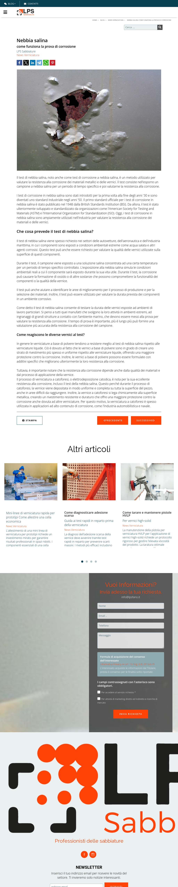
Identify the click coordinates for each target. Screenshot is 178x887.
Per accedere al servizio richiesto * (116, 692)
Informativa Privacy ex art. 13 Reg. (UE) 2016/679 (127, 664)
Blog (9, 3)
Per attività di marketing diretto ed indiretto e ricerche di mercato (127, 700)
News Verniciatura (28, 55)
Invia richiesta (130, 713)
